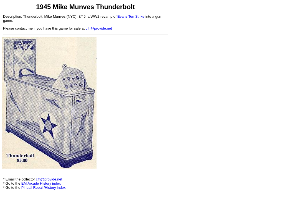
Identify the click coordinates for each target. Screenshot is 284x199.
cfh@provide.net (99, 28)
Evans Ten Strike (130, 16)
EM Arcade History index (41, 183)
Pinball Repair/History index (43, 187)
